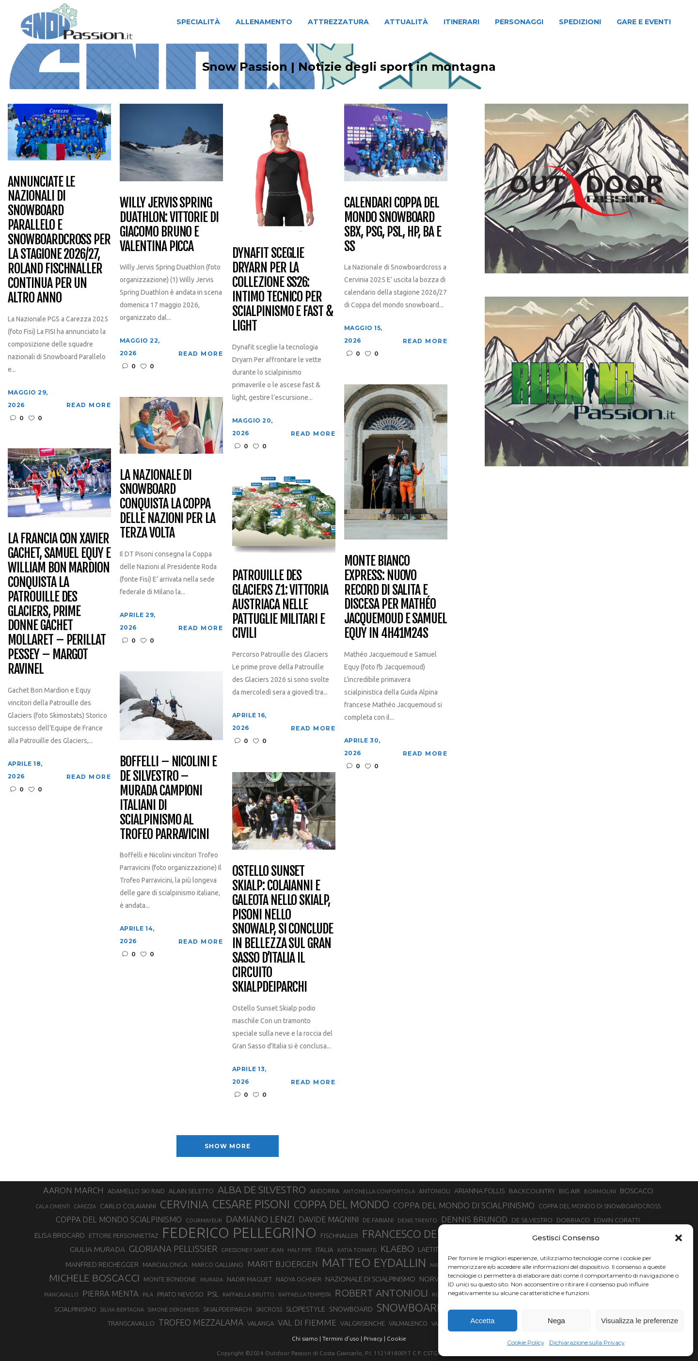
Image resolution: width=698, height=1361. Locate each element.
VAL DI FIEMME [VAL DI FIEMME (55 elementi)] (307, 1322)
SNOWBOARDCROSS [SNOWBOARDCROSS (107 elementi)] (426, 1307)
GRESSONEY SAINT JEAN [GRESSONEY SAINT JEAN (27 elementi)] (252, 1250)
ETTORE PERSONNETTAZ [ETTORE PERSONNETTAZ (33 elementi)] (123, 1235)
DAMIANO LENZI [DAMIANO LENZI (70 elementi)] (260, 1219)
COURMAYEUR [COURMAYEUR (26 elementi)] (204, 1220)
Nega (556, 1320)
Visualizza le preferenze (639, 1320)
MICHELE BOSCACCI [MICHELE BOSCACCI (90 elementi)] (94, 1277)
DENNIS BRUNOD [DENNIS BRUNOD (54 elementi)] (474, 1219)
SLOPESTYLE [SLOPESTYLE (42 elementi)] (305, 1309)
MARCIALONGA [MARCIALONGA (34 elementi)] (165, 1264)
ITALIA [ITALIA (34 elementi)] (324, 1249)
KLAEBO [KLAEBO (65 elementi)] (397, 1248)
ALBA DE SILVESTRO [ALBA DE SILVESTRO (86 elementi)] (262, 1189)
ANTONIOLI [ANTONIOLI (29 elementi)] (434, 1191)
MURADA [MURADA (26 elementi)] (211, 1279)
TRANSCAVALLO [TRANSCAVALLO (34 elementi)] (131, 1323)
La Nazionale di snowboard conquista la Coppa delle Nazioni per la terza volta (167, 504)
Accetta (482, 1320)
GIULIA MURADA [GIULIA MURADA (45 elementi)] (97, 1249)
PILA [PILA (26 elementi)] (148, 1295)
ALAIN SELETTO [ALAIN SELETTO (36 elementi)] (191, 1191)
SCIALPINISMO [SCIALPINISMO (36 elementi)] (75, 1309)
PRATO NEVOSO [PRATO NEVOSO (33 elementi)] (180, 1294)
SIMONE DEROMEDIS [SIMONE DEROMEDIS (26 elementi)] (173, 1310)
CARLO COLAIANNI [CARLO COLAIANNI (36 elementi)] (128, 1206)
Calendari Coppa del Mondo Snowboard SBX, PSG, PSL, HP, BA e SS (392, 225)
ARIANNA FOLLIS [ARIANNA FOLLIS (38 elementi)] (479, 1191)
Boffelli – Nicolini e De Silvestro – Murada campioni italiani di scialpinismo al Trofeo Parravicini (168, 798)
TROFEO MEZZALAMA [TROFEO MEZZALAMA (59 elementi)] (201, 1322)
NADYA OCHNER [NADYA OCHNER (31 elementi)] (298, 1279)
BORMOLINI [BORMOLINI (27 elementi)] (600, 1191)
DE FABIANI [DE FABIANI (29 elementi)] (378, 1220)
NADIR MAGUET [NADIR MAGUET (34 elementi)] (249, 1279)
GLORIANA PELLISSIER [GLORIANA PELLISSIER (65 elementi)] (173, 1248)
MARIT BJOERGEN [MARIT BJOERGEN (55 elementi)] (282, 1263)
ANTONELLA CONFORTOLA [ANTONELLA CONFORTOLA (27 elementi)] (379, 1191)
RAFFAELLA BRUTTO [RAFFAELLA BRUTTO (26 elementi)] (248, 1295)
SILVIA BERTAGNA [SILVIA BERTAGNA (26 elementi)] (122, 1310)
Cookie (396, 1338)
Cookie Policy (525, 1342)
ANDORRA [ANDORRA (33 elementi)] (324, 1190)
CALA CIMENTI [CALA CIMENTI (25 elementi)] (52, 1206)
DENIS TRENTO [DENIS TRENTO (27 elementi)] (417, 1220)
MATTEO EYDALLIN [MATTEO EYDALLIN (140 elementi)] (374, 1262)
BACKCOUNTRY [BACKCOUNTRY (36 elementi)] (532, 1191)
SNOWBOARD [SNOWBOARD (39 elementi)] (351, 1309)
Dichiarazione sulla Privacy (587, 1342)
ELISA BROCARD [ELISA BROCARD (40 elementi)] (59, 1235)
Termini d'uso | (342, 1338)
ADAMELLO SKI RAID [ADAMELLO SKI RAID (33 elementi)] (136, 1190)
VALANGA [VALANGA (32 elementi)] (260, 1323)
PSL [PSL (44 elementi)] (213, 1294)
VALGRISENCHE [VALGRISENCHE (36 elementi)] (362, 1323)
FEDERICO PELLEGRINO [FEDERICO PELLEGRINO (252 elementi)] (239, 1233)
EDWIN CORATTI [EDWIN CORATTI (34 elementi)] (617, 1220)
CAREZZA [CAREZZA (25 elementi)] (85, 1206)
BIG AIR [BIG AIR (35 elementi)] (569, 1191)
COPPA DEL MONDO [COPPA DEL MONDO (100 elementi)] (341, 1204)
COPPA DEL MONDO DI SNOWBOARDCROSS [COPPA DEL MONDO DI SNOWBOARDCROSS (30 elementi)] (600, 1206)
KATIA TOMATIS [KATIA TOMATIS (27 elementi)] (357, 1250)
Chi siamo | (306, 1338)
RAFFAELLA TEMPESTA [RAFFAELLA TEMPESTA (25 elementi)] (304, 1295)
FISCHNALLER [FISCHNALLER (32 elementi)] (339, 1235)
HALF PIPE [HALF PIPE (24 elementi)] (299, 1250)
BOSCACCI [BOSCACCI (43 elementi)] (636, 1191)
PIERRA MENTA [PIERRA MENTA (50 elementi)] (110, 1293)
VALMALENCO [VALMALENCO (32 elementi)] (408, 1323)
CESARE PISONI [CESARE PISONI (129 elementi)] (251, 1204)
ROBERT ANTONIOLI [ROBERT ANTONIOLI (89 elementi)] (381, 1292)
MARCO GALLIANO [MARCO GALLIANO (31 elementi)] (217, 1264)
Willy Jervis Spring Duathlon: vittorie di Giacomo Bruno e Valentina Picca (169, 225)
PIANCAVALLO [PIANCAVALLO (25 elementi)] (61, 1295)
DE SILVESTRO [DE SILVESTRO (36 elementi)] (532, 1220)
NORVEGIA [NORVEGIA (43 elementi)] (436, 1279)
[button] (678, 1238)
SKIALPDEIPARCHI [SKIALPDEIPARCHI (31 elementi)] (227, 1309)
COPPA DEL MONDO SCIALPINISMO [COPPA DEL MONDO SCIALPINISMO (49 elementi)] (119, 1219)
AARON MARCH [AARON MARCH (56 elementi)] (73, 1190)
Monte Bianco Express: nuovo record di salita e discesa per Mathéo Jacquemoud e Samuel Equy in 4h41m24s (395, 597)
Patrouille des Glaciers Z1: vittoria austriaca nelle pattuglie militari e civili (280, 605)
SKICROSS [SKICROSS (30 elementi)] (269, 1309)
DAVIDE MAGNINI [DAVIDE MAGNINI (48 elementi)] (329, 1219)
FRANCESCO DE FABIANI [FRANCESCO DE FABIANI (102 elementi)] (420, 1234)
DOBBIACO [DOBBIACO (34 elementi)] (573, 1220)
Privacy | (374, 1338)
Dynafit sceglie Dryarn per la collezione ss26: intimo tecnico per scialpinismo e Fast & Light (282, 289)
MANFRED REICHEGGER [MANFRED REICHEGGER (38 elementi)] (102, 1264)
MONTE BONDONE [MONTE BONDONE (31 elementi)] (169, 1279)
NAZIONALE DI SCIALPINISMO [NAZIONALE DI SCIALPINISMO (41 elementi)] (370, 1279)
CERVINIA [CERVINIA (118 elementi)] (184, 1204)
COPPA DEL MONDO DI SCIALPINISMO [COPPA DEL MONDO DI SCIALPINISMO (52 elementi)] (464, 1205)
